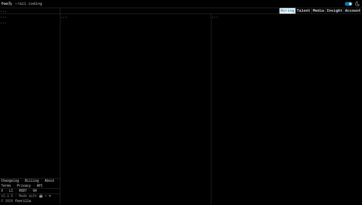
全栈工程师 (71, 24)
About (50, 192)
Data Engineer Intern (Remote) (245, 177)
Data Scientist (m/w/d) (237, 189)
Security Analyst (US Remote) (244, 32)
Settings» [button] (11, 54)
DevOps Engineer (229, 154)
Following (167, 18)
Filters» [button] (10, 46)
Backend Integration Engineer (93, 83)
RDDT (23, 203)
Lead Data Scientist (82, 48)
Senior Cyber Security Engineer (95, 94)
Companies (138, 18)
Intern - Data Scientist (238, 55)
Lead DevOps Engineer (84, 71)
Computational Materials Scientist (98, 164)
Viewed (221, 18)
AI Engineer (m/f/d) (233, 131)
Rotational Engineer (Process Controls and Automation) (121, 141)
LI (11, 203)
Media (318, 11)
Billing (32, 192)
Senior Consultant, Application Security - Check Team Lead (276, 165)
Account (353, 11)
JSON (37, 62)
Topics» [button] (9, 29)
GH (35, 203)
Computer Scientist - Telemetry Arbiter (104, 117)
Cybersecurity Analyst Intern (244, 79)
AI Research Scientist (236, 200)
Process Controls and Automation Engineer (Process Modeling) (128, 175)
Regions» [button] (10, 38)
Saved (114, 18)
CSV (24, 62)
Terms (6, 197)
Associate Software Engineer (91, 59)
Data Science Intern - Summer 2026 (98, 152)
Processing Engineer (82, 106)
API (39, 197)
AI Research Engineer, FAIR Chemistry (253, 119)
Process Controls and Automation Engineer (106, 129)
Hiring (287, 11)
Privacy (24, 197)
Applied (243, 18)
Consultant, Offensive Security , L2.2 (254, 44)
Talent (303, 11)
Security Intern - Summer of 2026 (248, 67)
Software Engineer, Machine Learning (252, 107)
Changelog (10, 192)
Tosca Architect (78, 36)
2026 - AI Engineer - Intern (242, 142)
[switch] (348, 4)
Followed (93, 18)
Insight (335, 11)
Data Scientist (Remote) (238, 96)
